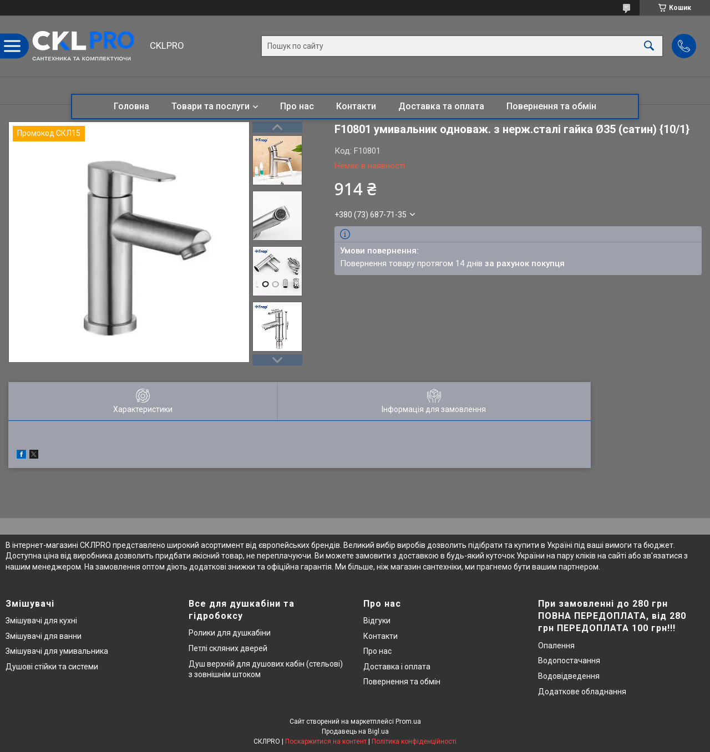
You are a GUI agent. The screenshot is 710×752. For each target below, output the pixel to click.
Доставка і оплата (396, 666)
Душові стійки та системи (52, 666)
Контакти (356, 106)
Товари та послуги (210, 106)
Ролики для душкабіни (230, 632)
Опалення (556, 645)
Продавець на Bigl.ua (355, 731)
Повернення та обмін (551, 106)
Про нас (297, 106)
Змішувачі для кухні (41, 620)
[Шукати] (649, 46)
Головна (131, 106)
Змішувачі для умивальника (57, 651)
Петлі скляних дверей (228, 648)
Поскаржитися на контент (326, 741)
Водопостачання (569, 660)
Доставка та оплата (441, 106)
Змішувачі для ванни (44, 636)
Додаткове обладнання (582, 691)
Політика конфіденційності (414, 741)
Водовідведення (569, 676)
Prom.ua (408, 721)
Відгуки (376, 620)
